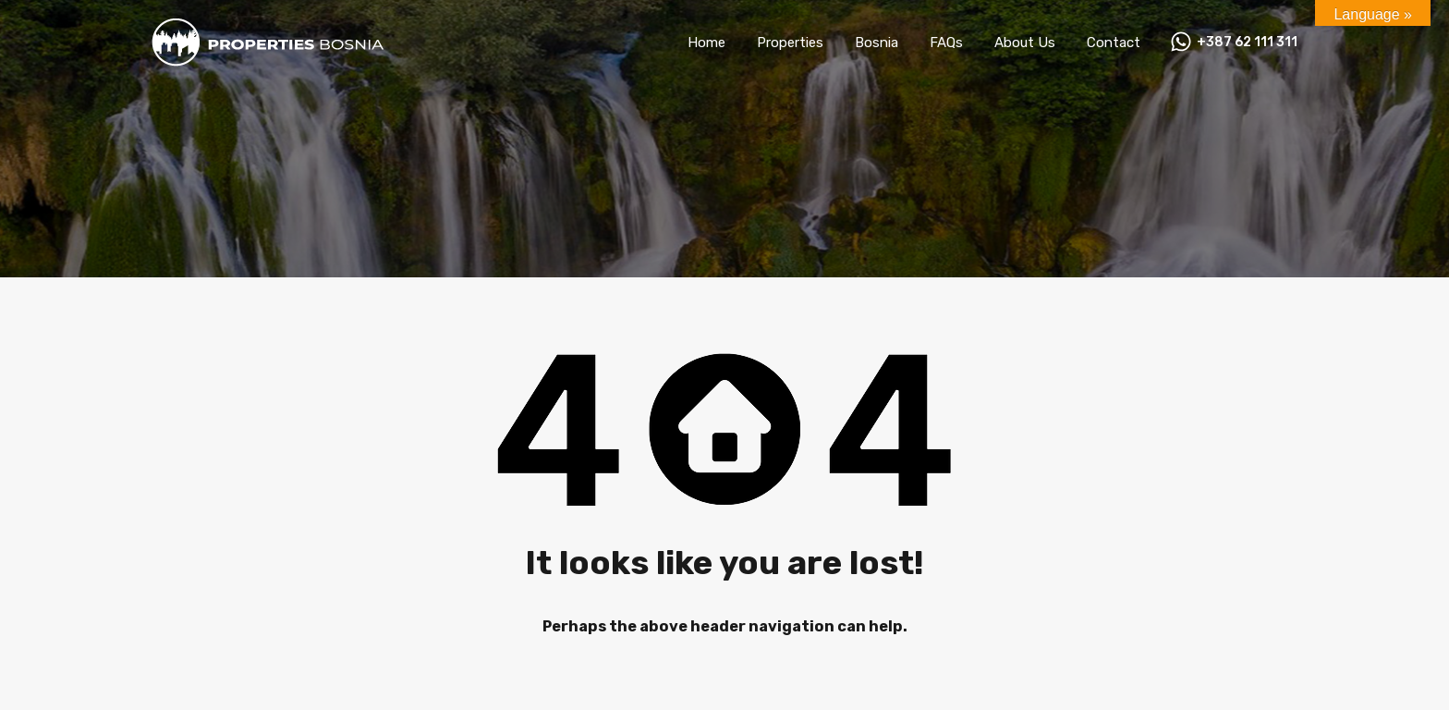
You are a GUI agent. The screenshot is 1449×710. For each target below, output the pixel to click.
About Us (1024, 42)
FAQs (946, 42)
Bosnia (876, 42)
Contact (1113, 42)
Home (706, 42)
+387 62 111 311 (1247, 42)
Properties (790, 42)
